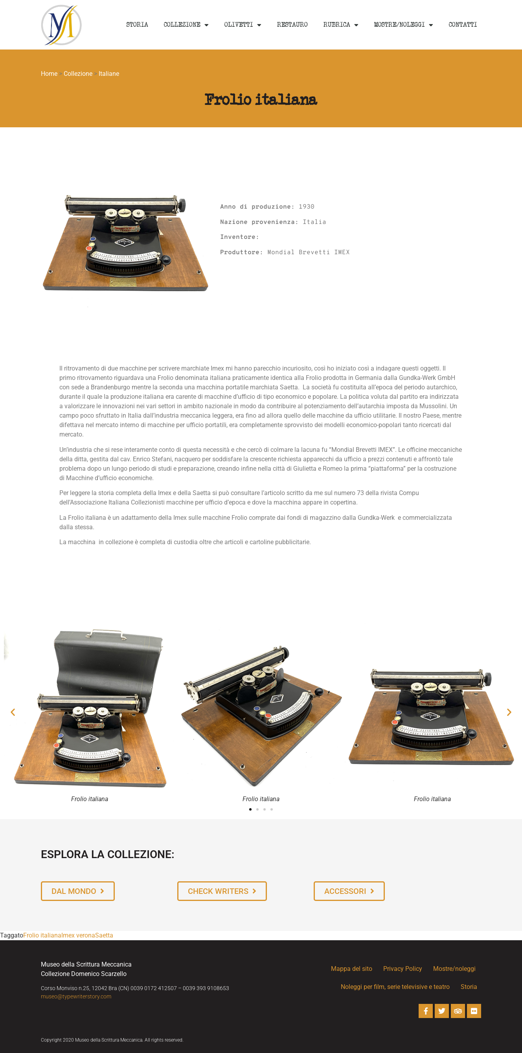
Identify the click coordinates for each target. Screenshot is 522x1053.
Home (49, 73)
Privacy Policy (402, 968)
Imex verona (78, 935)
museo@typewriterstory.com (76, 996)
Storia (137, 24)
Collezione (186, 25)
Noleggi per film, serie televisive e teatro (395, 987)
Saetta (104, 935)
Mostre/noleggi (403, 25)
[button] (13, 712)
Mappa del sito (351, 968)
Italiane (109, 73)
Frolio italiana (42, 935)
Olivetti (242, 25)
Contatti (463, 24)
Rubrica (340, 25)
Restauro (292, 24)
